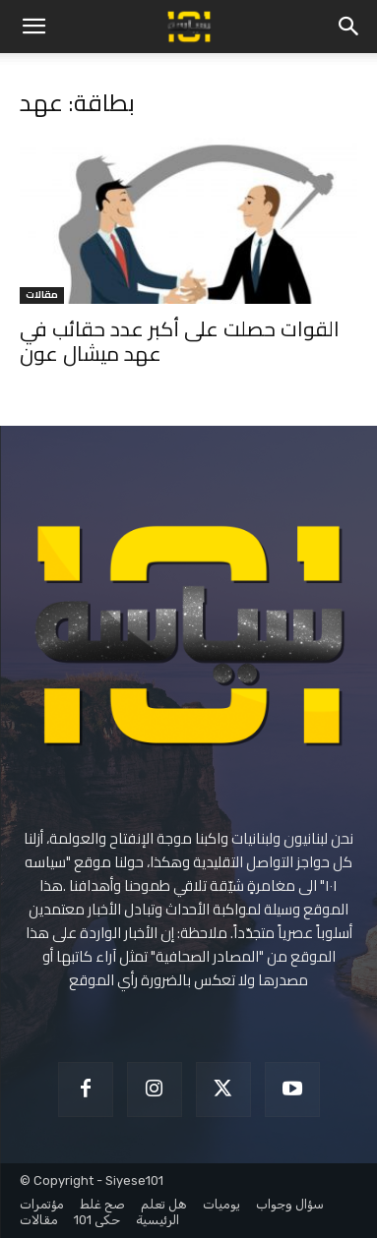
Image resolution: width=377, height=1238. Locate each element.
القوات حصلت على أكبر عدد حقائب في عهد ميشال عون (180, 341)
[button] (33, 26)
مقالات (42, 295)
